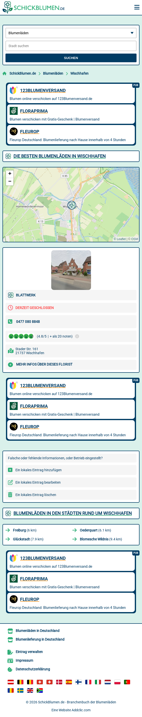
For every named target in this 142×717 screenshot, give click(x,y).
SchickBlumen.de (22, 73)
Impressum (24, 660)
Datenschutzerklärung (33, 669)
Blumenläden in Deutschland (37, 631)
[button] (71, 204)
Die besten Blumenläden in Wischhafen (59, 156)
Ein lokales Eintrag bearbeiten (38, 482)
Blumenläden (53, 73)
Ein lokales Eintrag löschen (35, 495)
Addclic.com (81, 710)
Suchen (71, 58)
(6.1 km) (95, 530)
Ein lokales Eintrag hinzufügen (38, 470)
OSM (134, 239)
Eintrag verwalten (29, 652)
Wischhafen (79, 73)
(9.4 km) (101, 539)
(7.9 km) (28, 539)
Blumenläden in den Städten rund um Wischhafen (72, 513)
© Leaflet (120, 239)
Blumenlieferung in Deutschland (40, 639)
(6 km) (25, 530)
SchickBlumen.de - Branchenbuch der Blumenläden (77, 702)
